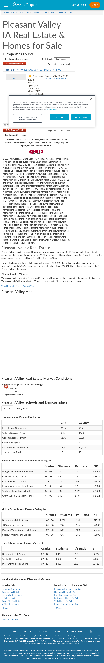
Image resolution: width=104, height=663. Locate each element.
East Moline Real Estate (11, 595)
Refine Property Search (14, 64)
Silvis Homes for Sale (63, 601)
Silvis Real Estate (8, 598)
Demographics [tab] (21, 408)
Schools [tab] (7, 408)
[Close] (91, 99)
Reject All (59, 117)
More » (4, 502)
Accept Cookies (81, 117)
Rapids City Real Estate (11, 601)
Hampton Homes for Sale (65, 592)
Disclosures (57, 631)
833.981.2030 (79, 5)
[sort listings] (62, 58)
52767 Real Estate (9, 619)
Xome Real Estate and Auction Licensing (19, 636)
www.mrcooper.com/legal (89, 653)
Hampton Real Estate (10, 589)
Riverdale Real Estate (10, 592)
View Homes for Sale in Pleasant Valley (18, 286)
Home (14, 631)
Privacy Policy (27, 631)
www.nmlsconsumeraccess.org (40, 653)
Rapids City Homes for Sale (66, 604)
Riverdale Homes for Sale (65, 595)
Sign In (95, 4)
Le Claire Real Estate (10, 604)
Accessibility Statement (75, 631)
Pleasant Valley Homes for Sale (67, 589)
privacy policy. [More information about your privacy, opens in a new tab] (52, 109)
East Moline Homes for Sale (66, 598)
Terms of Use (42, 631)
